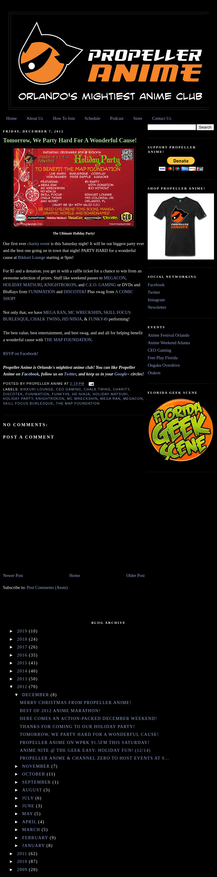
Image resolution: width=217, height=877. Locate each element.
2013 (23, 678)
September (37, 782)
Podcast (116, 118)
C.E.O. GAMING (101, 284)
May (28, 813)
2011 (23, 853)
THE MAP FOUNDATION (68, 339)
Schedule (92, 118)
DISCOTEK (74, 291)
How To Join (64, 118)
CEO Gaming (68, 389)
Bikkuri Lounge (31, 257)
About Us (35, 118)
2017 (23, 647)
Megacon (133, 398)
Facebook (156, 284)
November (37, 766)
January (34, 845)
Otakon (154, 372)
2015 (23, 662)
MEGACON (114, 277)
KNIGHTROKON (60, 284)
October (34, 774)
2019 (23, 631)
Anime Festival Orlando (168, 335)
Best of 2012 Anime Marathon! (60, 710)
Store (137, 118)
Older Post (135, 575)
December (36, 694)
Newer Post (13, 575)
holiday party (18, 398)
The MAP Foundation (78, 403)
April (30, 821)
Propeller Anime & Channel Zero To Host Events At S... (94, 758)
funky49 (60, 394)
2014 (23, 671)
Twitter (154, 292)
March (32, 829)
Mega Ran (110, 398)
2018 (23, 639)
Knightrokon (50, 398)
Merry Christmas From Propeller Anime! (75, 702)
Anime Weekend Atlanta (169, 342)
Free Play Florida (163, 357)
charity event (38, 243)
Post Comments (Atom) (47, 587)
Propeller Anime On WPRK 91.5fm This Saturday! (85, 742)
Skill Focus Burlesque (28, 403)
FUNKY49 (98, 319)
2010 (23, 861)
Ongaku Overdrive (164, 365)
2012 (23, 686)
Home (11, 118)
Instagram (156, 299)
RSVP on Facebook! (20, 353)
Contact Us (161, 118)
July (29, 798)
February (36, 837)
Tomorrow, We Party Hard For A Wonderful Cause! (70, 140)
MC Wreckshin (82, 398)
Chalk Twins (97, 389)
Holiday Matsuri (110, 394)
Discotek (13, 394)
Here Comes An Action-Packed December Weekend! (88, 718)
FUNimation (37, 394)
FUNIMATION (42, 291)
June (29, 805)
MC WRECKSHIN (85, 312)
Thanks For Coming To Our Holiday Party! (77, 726)
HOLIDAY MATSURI (22, 284)
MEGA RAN (54, 312)
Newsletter (157, 307)
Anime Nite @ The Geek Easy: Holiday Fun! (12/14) (85, 750)
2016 (23, 655)
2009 (23, 869)
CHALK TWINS (45, 319)
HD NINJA (72, 319)
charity (121, 389)
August (33, 789)
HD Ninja (81, 394)
